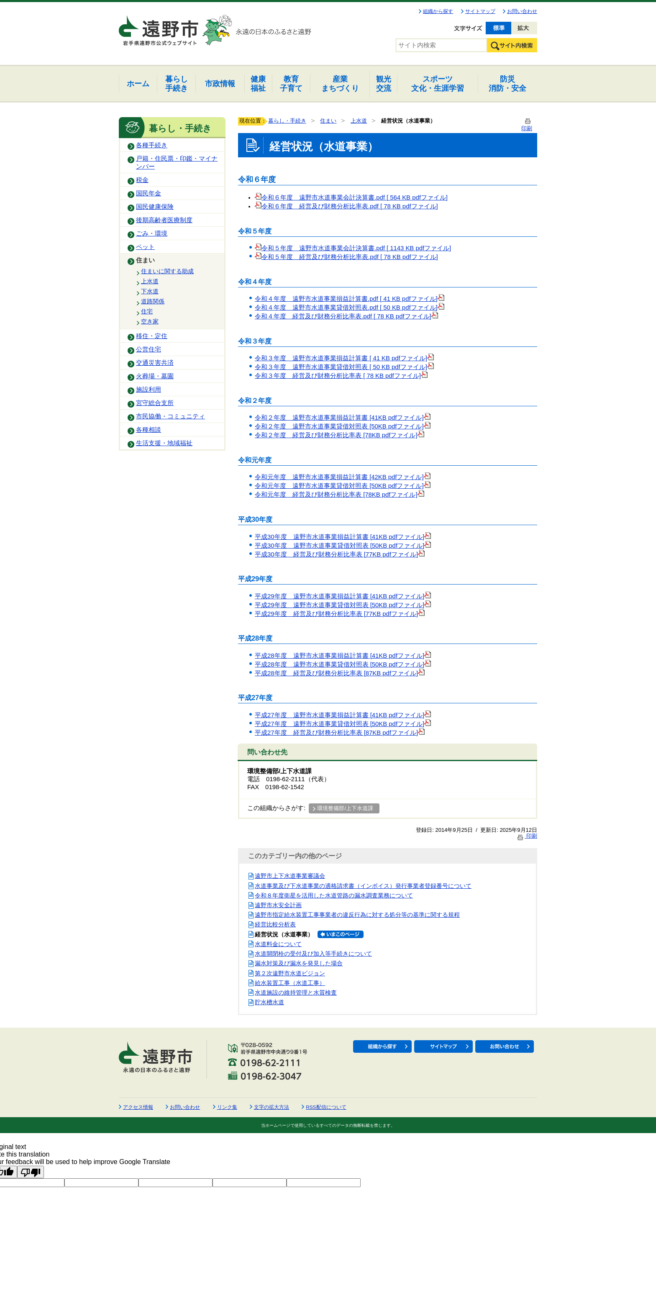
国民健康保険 (155, 206)
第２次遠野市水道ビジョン (290, 973)
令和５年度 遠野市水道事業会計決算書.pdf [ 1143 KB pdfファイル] (353, 248)
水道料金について (278, 944)
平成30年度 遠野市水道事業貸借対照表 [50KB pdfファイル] (343, 545)
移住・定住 (151, 336)
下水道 (150, 291)
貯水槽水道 (269, 1002)
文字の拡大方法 (271, 1107)
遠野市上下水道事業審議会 (290, 875)
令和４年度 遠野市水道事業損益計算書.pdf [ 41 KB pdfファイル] (346, 298)
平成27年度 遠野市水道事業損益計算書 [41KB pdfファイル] (343, 715)
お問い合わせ (522, 11)
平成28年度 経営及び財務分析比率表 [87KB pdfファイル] (340, 673)
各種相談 (148, 429)
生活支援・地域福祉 (164, 443)
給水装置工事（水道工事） (290, 983)
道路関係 (152, 301)
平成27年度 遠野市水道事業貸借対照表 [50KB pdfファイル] (343, 724)
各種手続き (151, 145)
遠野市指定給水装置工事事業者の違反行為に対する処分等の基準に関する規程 (357, 914)
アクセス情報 (138, 1107)
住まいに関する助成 (167, 271)
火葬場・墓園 (155, 376)
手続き (176, 83)
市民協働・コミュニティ (170, 416)
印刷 (526, 836)
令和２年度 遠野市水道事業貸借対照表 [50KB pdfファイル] (342, 426)
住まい (145, 260)
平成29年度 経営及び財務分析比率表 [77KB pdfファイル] (340, 613)
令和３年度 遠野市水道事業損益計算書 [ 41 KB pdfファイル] (341, 358)
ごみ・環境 (151, 233)
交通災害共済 (155, 362)
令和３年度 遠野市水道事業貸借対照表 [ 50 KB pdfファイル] (341, 367)
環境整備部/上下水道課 (345, 808)
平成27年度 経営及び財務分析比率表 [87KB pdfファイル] (340, 732)
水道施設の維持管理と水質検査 (296, 992)
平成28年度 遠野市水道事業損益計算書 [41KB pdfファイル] (343, 655)
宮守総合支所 (155, 403)
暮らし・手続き (287, 121)
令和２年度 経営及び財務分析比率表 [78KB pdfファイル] (339, 435)
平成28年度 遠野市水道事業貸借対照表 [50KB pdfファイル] (343, 664)
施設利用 (148, 389)
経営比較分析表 (275, 924)
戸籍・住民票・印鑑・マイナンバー (177, 162)
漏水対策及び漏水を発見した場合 (299, 963)
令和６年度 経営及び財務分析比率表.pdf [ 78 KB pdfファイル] (346, 206)
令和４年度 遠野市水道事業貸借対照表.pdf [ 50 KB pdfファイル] (346, 307)
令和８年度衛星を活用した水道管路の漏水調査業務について (334, 895)
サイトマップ (480, 11)
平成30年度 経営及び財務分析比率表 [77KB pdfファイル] (340, 554)
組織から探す (438, 11)
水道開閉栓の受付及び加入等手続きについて (313, 953)
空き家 (150, 321)
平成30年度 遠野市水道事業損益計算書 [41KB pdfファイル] (343, 536)
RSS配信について (326, 1107)
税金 (142, 180)
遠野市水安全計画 (278, 905)
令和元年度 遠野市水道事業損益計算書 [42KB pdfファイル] (342, 477)
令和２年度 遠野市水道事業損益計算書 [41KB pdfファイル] (342, 417)
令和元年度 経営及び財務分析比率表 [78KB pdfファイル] (339, 494)
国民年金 (148, 193)
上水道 (150, 281)
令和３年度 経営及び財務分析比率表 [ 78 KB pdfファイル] (338, 375)
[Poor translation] (30, 1172)
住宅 (147, 311)
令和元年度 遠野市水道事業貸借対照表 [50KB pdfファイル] (342, 485)
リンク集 (227, 1107)
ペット (145, 247)
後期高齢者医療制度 (164, 220)
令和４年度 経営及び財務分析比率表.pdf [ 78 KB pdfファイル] (343, 316)
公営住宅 (148, 349)
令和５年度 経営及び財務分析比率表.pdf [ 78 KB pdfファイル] (349, 257)
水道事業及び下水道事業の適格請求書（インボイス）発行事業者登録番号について (363, 885)
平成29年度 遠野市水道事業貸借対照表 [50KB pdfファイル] (343, 605)
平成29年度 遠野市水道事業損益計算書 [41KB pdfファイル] (343, 596)
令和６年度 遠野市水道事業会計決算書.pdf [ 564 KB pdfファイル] (351, 197)
